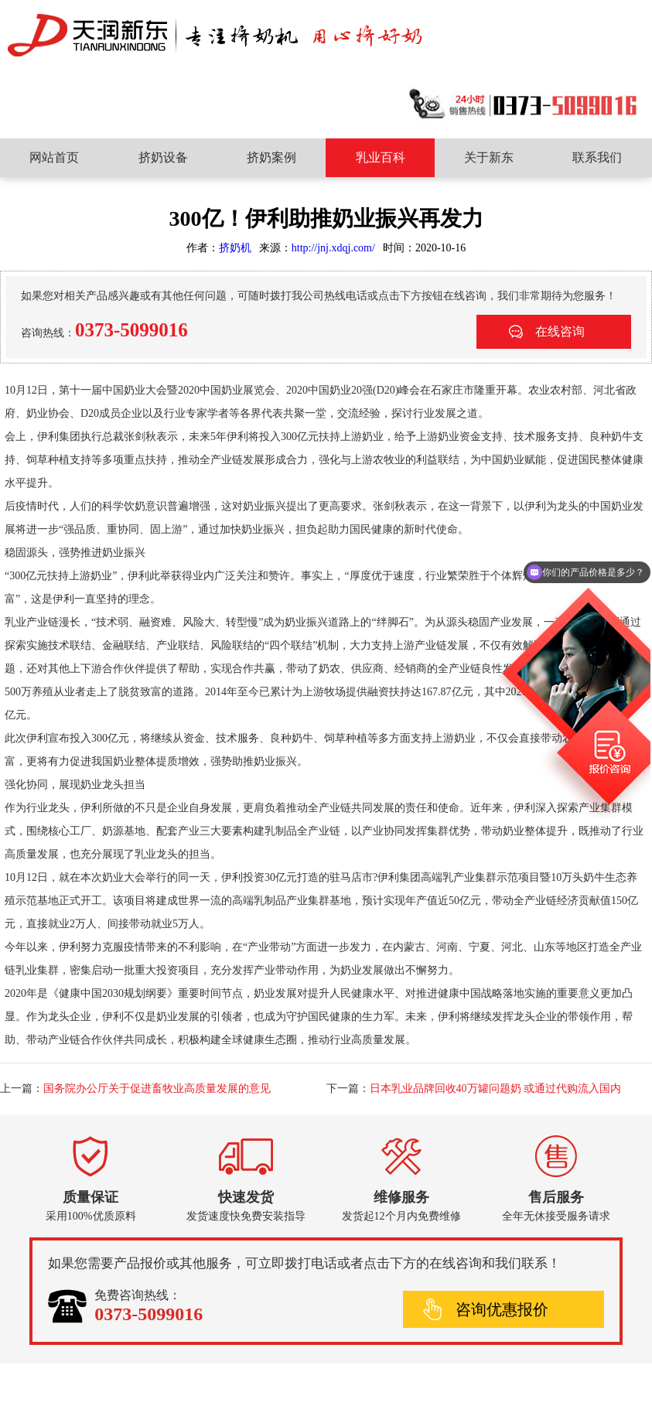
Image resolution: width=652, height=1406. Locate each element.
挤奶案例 (271, 157)
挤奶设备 (163, 157)
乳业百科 (380, 157)
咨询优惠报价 (502, 1309)
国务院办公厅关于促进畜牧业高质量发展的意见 (157, 1088)
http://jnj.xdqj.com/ (333, 248)
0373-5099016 (131, 329)
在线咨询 (560, 331)
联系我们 (597, 157)
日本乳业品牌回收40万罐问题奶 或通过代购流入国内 (496, 1088)
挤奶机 (235, 248)
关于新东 (489, 157)
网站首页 (54, 157)
